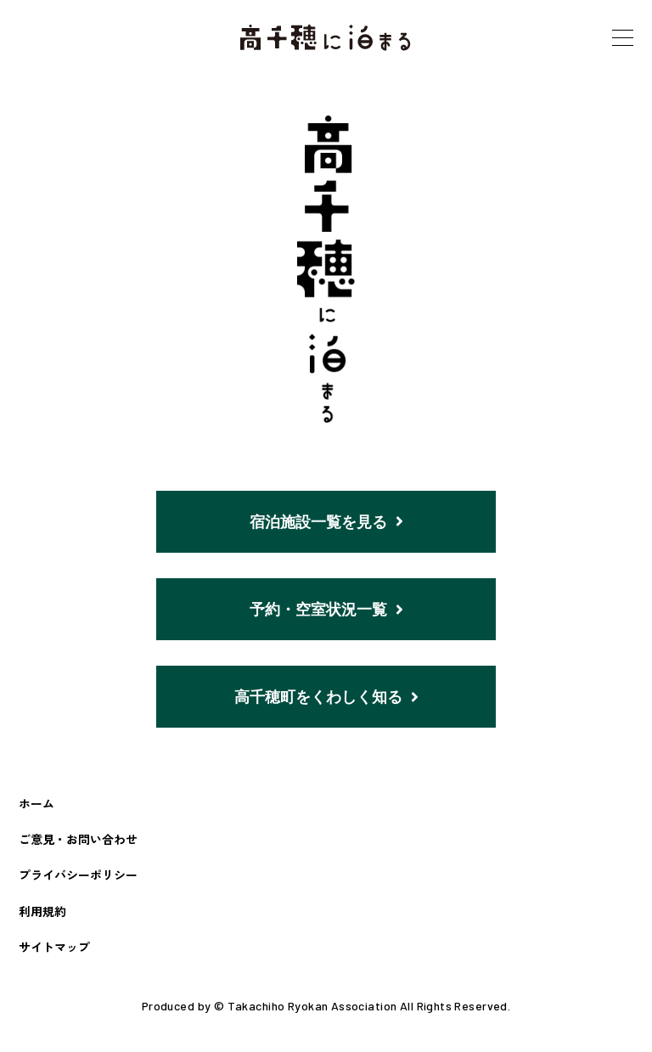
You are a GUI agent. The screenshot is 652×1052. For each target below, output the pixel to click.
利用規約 (42, 914)
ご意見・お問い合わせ (78, 843)
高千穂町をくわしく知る (326, 699)
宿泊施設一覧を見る (326, 522)
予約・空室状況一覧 (326, 610)
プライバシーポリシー (78, 878)
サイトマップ (54, 950)
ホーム (36, 806)
